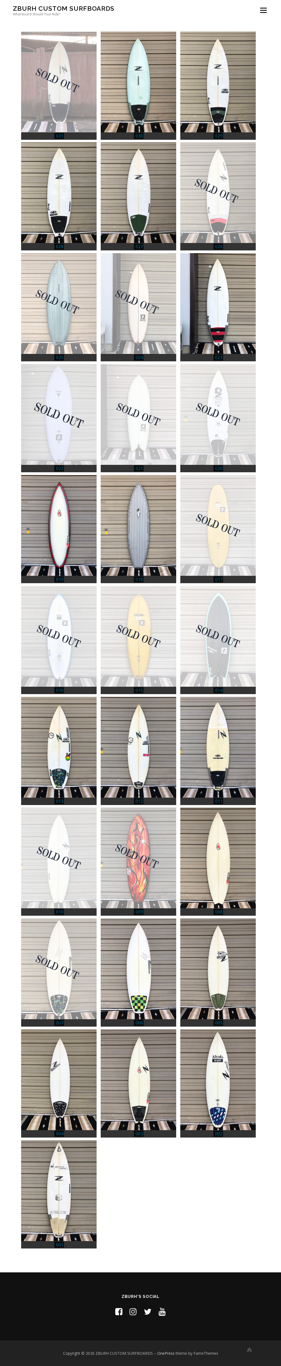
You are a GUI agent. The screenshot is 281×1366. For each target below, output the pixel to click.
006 (139, 1023)
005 (219, 1023)
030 (139, 136)
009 (139, 912)
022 (59, 468)
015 (139, 690)
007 (59, 1023)
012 (139, 801)
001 (59, 1245)
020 (219, 468)
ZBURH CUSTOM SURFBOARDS (63, 8)
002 (219, 1134)
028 (59, 247)
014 (219, 690)
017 (219, 579)
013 (59, 801)
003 (139, 1134)
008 (219, 912)
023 (219, 357)
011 (219, 801)
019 (59, 579)
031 (59, 136)
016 (59, 690)
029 (219, 136)
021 (139, 468)
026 (219, 247)
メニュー (263, 10)
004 (59, 1134)
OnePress (166, 1353)
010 (59, 912)
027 (139, 247)
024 (139, 357)
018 (139, 579)
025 (59, 357)
